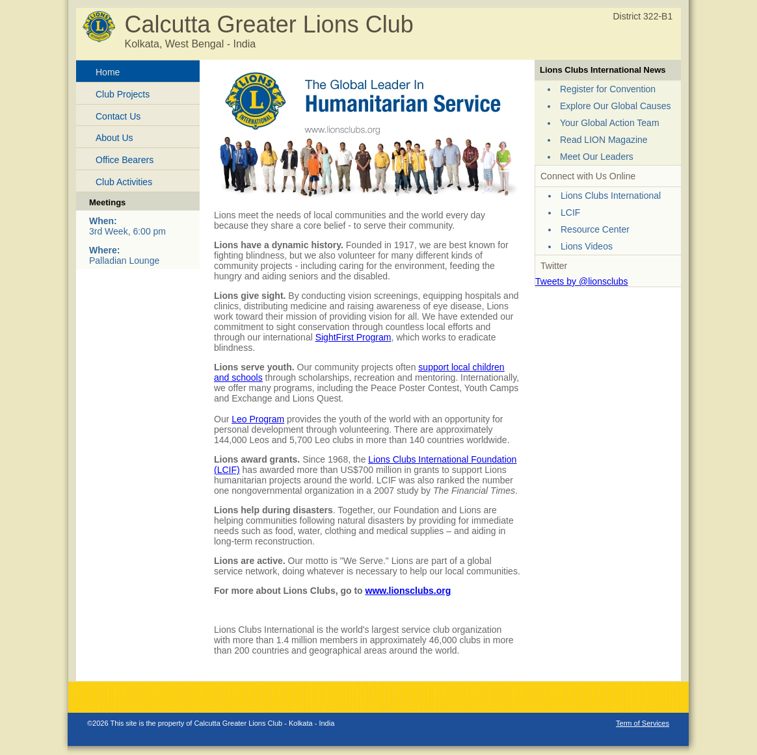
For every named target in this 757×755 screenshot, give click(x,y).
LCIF (570, 212)
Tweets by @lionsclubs (581, 281)
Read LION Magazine (604, 139)
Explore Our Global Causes (615, 106)
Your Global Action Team (609, 123)
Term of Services (642, 723)
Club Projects (123, 94)
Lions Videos (587, 246)
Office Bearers (124, 160)
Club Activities (124, 182)
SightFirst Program (353, 337)
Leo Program (258, 419)
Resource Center (595, 229)
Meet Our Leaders (596, 156)
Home (108, 72)
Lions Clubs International (611, 195)
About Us (114, 138)
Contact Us (118, 116)
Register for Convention (608, 89)
